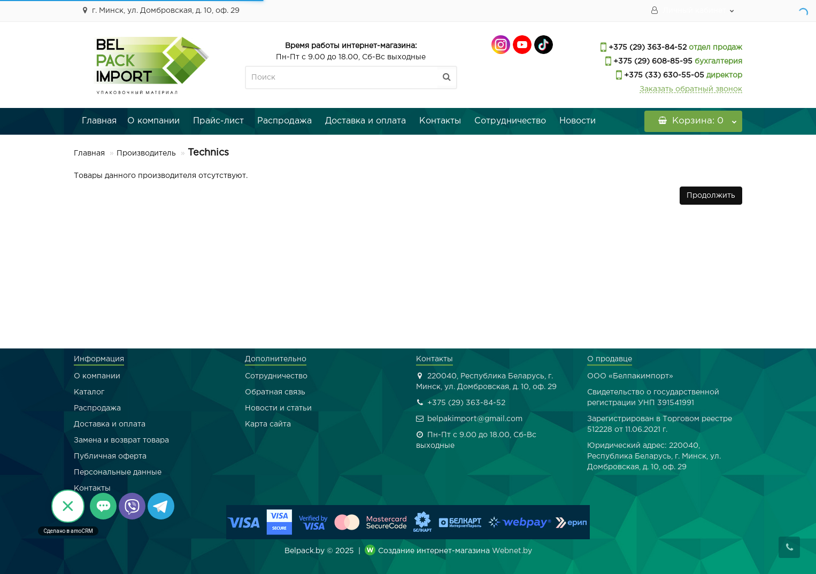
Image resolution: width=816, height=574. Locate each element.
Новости (577, 121)
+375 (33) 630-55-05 (663, 75)
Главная (99, 121)
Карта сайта (268, 424)
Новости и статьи (278, 408)
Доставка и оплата (365, 121)
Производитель (146, 153)
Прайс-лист (218, 121)
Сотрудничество (510, 121)
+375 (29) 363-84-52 (646, 47)
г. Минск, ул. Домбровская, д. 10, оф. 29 (159, 10)
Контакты (440, 121)
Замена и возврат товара (121, 440)
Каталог (89, 392)
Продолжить (711, 195)
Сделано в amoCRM (68, 531)
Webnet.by (512, 551)
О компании (153, 121)
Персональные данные (117, 472)
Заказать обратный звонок (691, 89)
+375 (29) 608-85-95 (651, 61)
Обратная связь (275, 392)
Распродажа (284, 121)
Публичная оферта (110, 456)
